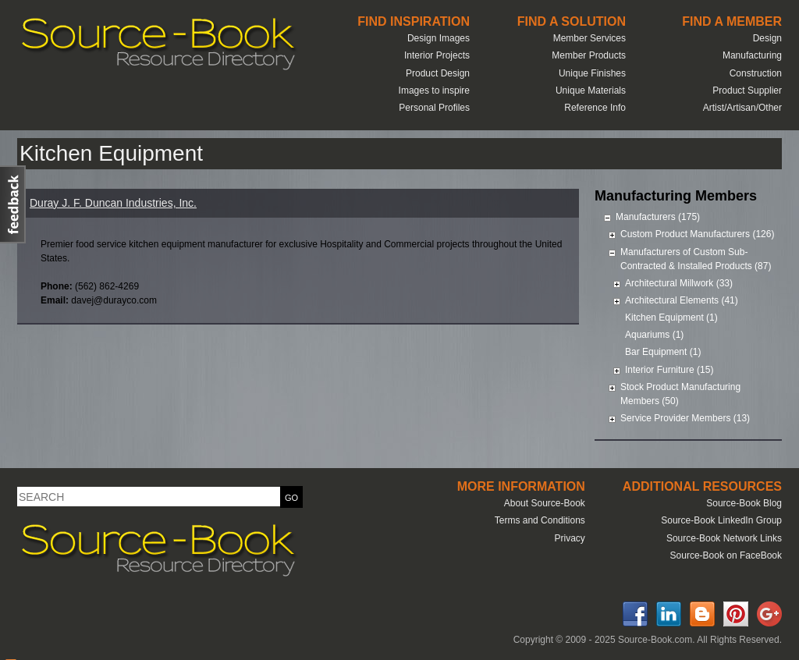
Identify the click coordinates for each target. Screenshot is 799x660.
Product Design (438, 73)
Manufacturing (752, 55)
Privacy (569, 538)
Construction (756, 73)
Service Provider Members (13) (685, 418)
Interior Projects (437, 55)
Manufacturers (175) (658, 216)
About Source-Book (544, 503)
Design (767, 38)
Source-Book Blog (744, 503)
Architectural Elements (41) (681, 300)
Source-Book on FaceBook (726, 555)
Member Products (589, 55)
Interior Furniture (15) (669, 369)
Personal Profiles (434, 107)
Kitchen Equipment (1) (671, 317)
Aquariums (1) (654, 334)
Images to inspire (434, 90)
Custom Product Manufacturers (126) (697, 234)
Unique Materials (591, 90)
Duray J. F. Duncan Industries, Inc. (113, 203)
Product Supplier (747, 90)
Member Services (589, 38)
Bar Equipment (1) (663, 351)
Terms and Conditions (540, 520)
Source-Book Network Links (724, 538)
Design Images (438, 38)
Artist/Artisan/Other (742, 107)
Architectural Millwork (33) (679, 283)
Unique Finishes (592, 73)
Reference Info (595, 107)
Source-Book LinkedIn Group (721, 520)
